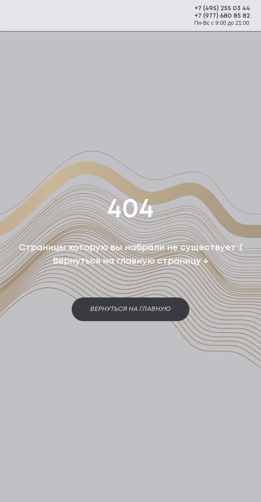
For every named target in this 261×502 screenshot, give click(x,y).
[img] (80, 16)
